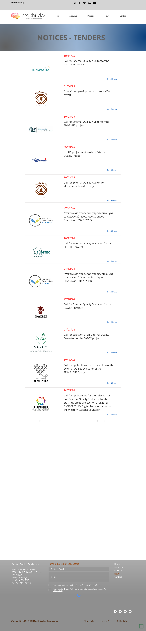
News (117, 573)
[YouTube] (94, 3)
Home (117, 564)
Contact (118, 577)
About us (118, 567)
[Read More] (114, 79)
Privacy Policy (89, 621)
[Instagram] (74, 3)
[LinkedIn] (89, 3)
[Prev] (46, 421)
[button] (73, 15)
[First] (39, 421)
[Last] (104, 421)
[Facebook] (79, 3)
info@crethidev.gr (17, 3)
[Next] (97, 421)
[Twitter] (84, 3)
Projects (118, 570)
